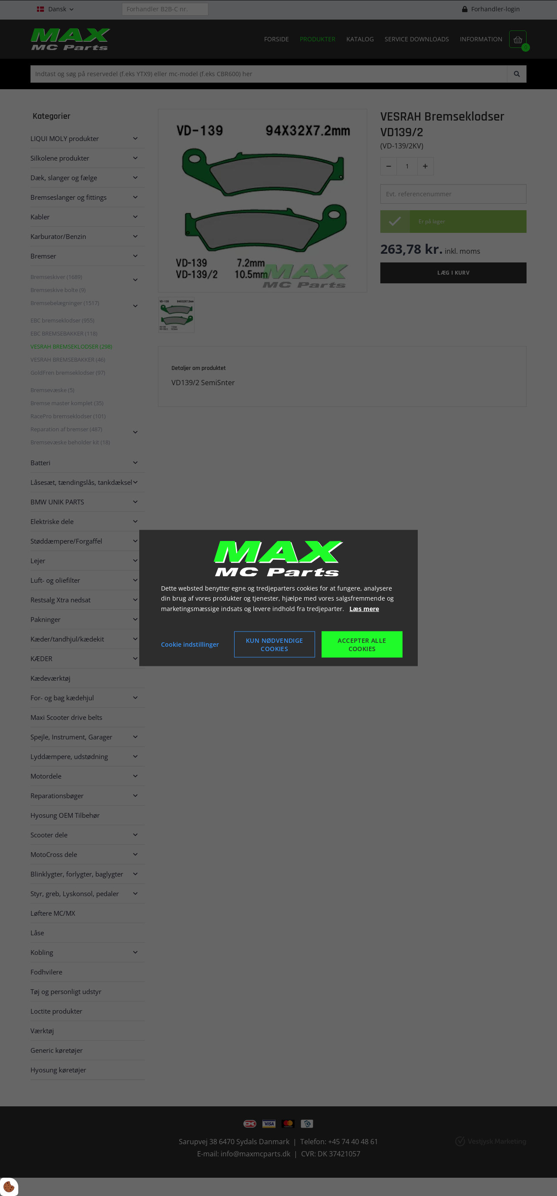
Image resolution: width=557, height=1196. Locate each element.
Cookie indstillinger (190, 644)
